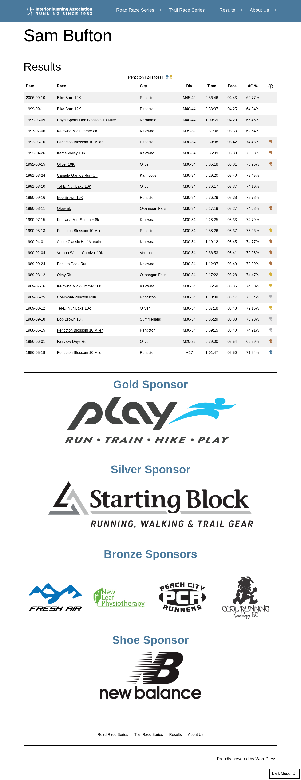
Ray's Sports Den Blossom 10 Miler (86, 120)
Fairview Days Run (72, 342)
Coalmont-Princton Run (76, 297)
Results (227, 10)
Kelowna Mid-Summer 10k (79, 286)
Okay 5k (64, 208)
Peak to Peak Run (72, 264)
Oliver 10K (66, 164)
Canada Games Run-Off (77, 175)
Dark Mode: (284, 773)
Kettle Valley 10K (71, 153)
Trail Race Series (187, 10)
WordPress (265, 759)
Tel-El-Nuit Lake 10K (74, 186)
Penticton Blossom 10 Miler (80, 142)
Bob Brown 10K (70, 197)
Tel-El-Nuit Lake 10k (74, 308)
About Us (259, 10)
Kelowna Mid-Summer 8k (78, 220)
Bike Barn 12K (69, 98)
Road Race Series (135, 10)
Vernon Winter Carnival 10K (80, 253)
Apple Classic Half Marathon (80, 242)
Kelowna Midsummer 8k (77, 131)
